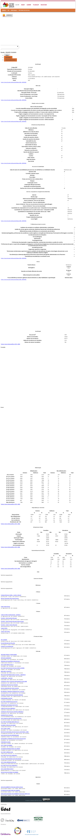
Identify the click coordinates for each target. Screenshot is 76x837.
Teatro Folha (4, 628)
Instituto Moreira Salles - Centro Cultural (11, 595)
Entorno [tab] (8, 57)
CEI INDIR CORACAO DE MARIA (8, 725)
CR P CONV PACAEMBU (6, 745)
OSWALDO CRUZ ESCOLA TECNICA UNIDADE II (12, 711)
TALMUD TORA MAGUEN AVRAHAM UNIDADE (12, 695)
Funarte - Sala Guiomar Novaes (9, 618)
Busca (35, 4)
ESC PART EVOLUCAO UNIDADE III (9, 765)
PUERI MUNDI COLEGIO (6, 698)
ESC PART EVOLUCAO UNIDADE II (9, 755)
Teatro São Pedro (5, 631)
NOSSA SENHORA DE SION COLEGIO (10, 688)
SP (8, 10)
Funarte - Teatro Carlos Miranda (9, 625)
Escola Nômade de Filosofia (8, 643)
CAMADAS (9, 15)
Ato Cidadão (4, 639)
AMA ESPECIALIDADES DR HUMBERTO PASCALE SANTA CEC (15, 793)
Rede (22, 4)
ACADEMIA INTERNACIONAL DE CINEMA (10, 748)
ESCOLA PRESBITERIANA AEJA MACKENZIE (11, 759)
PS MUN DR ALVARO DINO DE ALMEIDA (10, 790)
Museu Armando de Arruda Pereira (10, 598)
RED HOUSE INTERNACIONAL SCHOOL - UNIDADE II (13, 674)
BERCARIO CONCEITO (6, 671)
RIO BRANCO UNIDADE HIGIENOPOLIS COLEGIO (12, 691)
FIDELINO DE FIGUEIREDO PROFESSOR (10, 661)
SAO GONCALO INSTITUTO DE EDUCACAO (11, 718)
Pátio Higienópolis (5, 606)
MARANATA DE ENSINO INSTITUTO (9, 705)
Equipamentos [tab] (10, 60)
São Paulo (14, 10)
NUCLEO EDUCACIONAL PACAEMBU (9, 772)
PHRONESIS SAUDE (5, 742)
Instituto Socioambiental (7, 646)
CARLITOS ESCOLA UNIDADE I (8, 708)
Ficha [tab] (7, 55)
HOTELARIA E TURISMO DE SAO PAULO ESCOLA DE (13, 738)
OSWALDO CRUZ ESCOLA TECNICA (9, 685)
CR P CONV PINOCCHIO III (7, 769)
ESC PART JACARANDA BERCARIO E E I (10, 722)
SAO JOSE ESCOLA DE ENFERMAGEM (10, 735)
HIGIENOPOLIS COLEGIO (7, 715)
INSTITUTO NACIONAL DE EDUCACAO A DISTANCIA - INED (15, 732)
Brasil (4, 10)
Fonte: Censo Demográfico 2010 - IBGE (10, 344)
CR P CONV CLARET (5, 728)
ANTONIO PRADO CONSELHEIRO (9, 654)
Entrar (44, 4)
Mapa (17, 4)
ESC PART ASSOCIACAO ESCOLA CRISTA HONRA (12, 668)
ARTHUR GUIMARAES (6, 658)
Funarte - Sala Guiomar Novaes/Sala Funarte (12, 621)
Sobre (29, 4)
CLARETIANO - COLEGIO (6, 678)
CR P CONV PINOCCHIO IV (7, 664)
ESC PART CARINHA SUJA (7, 752)
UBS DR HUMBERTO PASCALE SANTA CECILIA (12, 787)
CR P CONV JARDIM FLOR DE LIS (8, 762)
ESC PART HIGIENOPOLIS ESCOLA (9, 701)
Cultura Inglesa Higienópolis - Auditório (11, 614)
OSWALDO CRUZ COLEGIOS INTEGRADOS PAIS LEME (14, 681)
